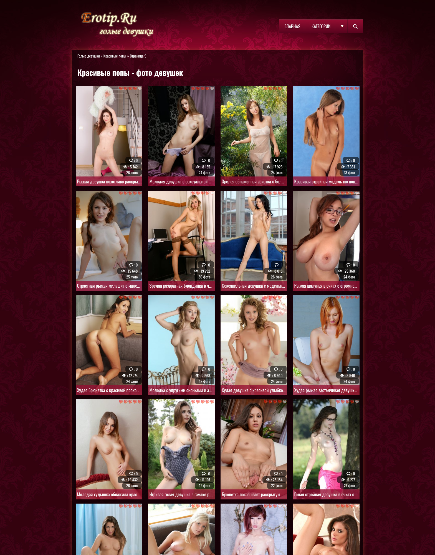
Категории (321, 26)
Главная (292, 26)
